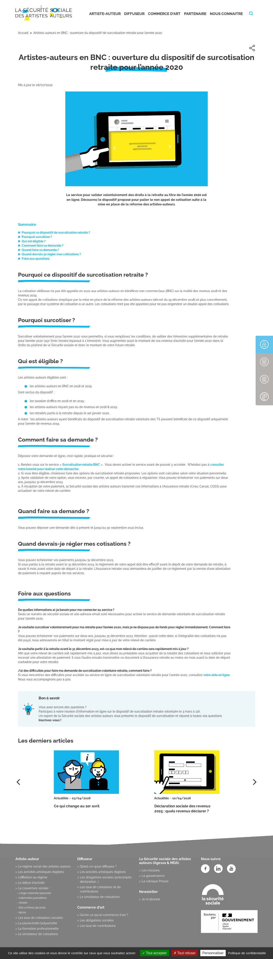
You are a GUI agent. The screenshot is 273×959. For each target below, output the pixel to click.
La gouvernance (153, 876)
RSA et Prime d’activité (32, 907)
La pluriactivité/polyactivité (37, 923)
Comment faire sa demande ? (42, 245)
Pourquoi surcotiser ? (37, 237)
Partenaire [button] (195, 14)
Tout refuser (185, 953)
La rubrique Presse (155, 881)
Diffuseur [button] (134, 14)
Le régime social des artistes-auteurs (44, 866)
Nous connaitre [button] (226, 14)
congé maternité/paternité (35, 893)
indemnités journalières (33, 897)
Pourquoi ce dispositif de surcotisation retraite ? (56, 232)
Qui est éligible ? (34, 241)
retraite (23, 902)
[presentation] (254, 782)
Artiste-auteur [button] (105, 14)
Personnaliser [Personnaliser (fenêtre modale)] (213, 953)
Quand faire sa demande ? (40, 250)
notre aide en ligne (216, 675)
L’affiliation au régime (32, 877)
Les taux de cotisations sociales (40, 917)
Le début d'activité (31, 882)
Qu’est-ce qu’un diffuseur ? (98, 866)
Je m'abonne (151, 899)
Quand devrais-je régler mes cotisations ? (51, 254)
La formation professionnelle (38, 928)
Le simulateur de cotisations (38, 934)
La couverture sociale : (34, 888)
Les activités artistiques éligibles (41, 872)
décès (22, 912)
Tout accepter (154, 953)
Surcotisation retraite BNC (81, 464)
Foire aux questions (35, 258)
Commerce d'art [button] (164, 14)
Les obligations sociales (97, 920)
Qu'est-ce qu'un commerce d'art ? (104, 915)
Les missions (151, 870)
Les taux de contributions (98, 925)
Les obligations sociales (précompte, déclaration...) (106, 879)
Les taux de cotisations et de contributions (100, 889)
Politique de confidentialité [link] (247, 953)
